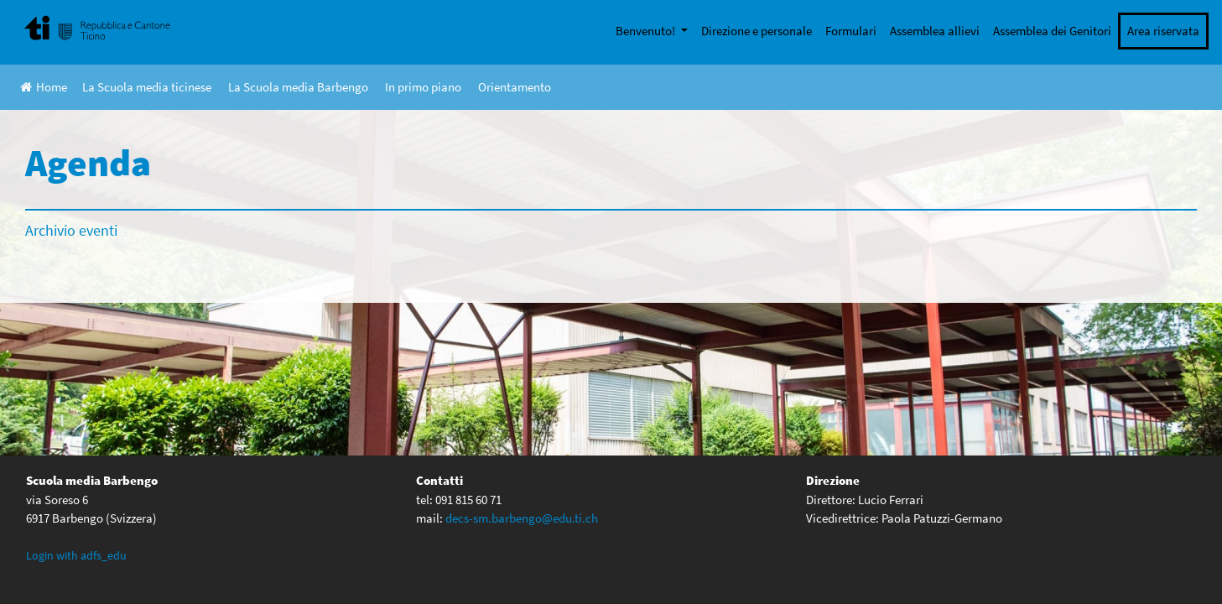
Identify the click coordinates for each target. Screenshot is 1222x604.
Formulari (850, 31)
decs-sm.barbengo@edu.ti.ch (521, 518)
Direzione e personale (756, 31)
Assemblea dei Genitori (1052, 31)
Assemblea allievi (935, 31)
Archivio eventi (71, 230)
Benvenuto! (647, 31)
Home (43, 87)
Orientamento (514, 87)
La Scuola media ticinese (146, 87)
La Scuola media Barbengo (298, 87)
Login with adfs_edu (76, 555)
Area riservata (1163, 31)
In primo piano (423, 87)
